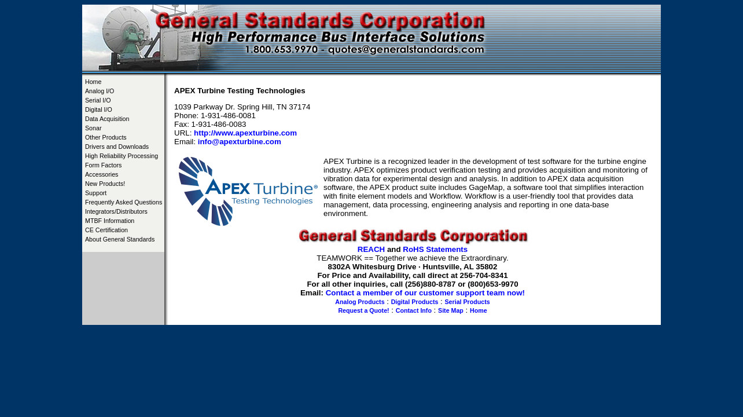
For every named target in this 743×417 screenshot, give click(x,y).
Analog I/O (99, 90)
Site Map (451, 310)
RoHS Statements (435, 249)
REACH (371, 249)
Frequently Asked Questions (123, 202)
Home (93, 81)
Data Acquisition (107, 118)
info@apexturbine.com (239, 141)
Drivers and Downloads (117, 146)
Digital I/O (98, 109)
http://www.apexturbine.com (245, 133)
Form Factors (103, 165)
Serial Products (467, 301)
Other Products (106, 137)
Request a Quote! (363, 310)
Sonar (93, 128)
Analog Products (359, 301)
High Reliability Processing (121, 155)
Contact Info (414, 310)
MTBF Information (109, 220)
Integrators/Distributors (116, 211)
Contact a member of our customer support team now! (425, 292)
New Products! (105, 183)
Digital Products (415, 301)
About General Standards (120, 239)
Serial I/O (98, 100)
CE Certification (106, 229)
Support (95, 192)
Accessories (101, 174)
